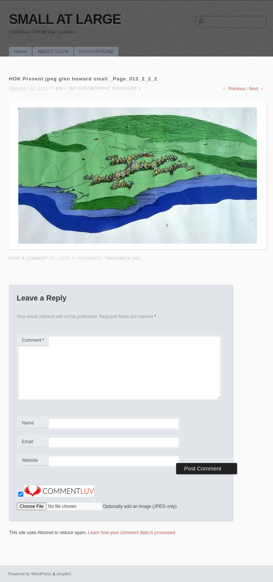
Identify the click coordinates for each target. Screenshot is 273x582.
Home (20, 51)
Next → (256, 88)
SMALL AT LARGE (65, 19)
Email (33, 443)
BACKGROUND (96, 51)
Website (30, 460)
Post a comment (28, 258)
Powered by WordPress (29, 574)
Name (33, 424)
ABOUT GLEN (53, 51)
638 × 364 (66, 88)
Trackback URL (123, 258)
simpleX (63, 574)
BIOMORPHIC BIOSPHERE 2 (112, 88)
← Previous (234, 88)
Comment (33, 340)
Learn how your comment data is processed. (132, 532)
